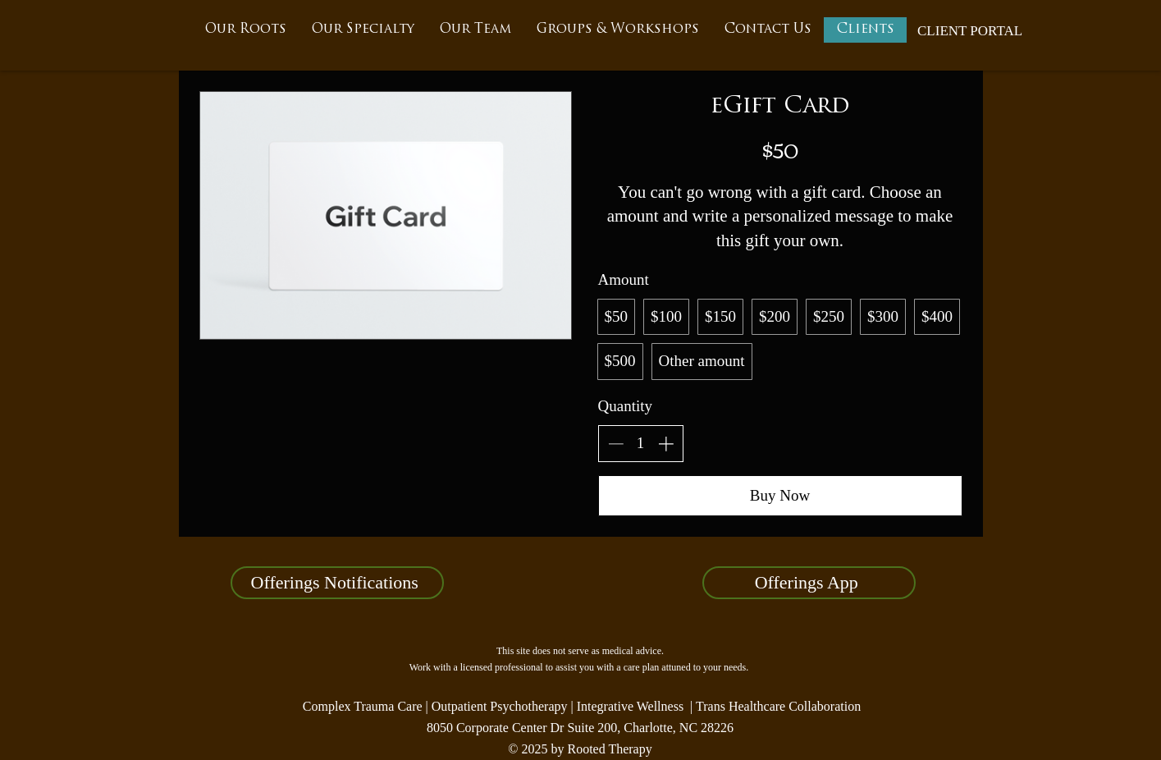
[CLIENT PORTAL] (969, 31)
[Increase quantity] (666, 443)
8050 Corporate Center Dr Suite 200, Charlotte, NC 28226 (580, 728)
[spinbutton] (640, 444)
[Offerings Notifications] (337, 582)
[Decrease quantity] (616, 443)
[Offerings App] (809, 582)
